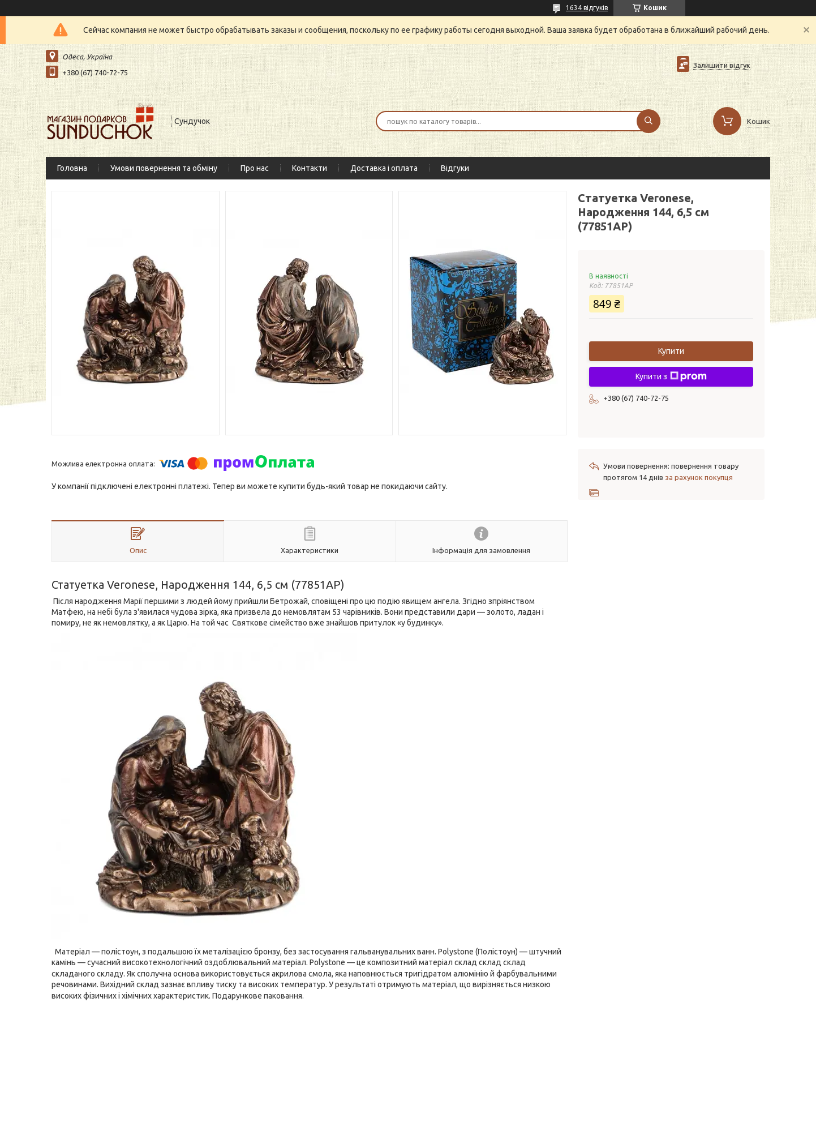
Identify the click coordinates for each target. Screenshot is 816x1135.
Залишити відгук (721, 65)
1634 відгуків (587, 7)
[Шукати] (648, 121)
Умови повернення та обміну (163, 168)
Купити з (671, 376)
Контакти (309, 168)
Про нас (254, 168)
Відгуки (455, 168)
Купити (671, 351)
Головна (72, 168)
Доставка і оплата (384, 168)
